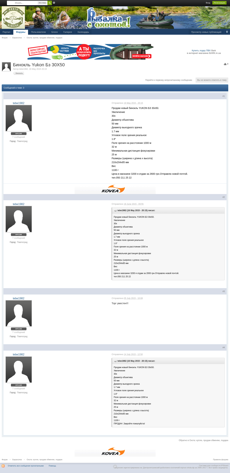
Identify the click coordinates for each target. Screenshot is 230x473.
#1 (224, 96)
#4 (224, 347)
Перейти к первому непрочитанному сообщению (168, 80)
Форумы (20, 32)
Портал (6, 32)
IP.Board (224, 466)
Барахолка (17, 459)
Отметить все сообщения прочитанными (26, 466)
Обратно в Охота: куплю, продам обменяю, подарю (203, 440)
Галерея (67, 32)
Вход (208, 3)
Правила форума (220, 459)
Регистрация (219, 3)
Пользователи (38, 32)
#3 (224, 291)
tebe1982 (23, 69)
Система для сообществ (210, 466)
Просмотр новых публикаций (206, 32)
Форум (4, 459)
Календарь (83, 32)
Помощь (52, 466)
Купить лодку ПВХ (201, 50)
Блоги (55, 32)
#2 (224, 197)
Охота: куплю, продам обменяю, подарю (44, 459)
